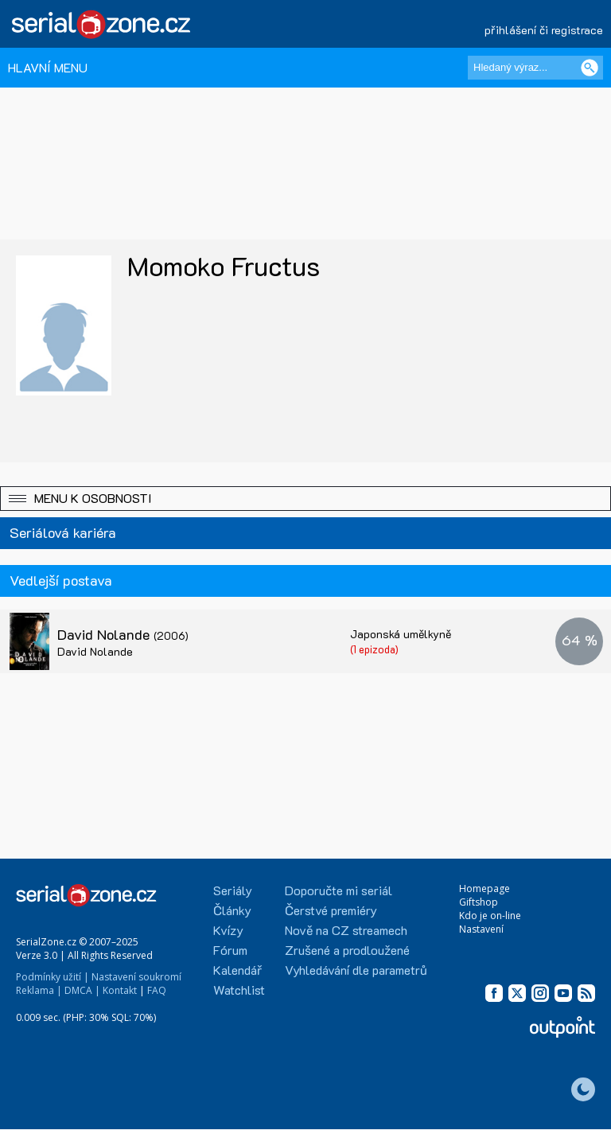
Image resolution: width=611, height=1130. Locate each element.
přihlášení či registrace (544, 29)
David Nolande (123, 634)
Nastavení (481, 929)
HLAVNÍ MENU (48, 67)
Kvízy (228, 930)
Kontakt (120, 990)
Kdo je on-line (490, 915)
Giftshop (478, 902)
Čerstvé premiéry (331, 910)
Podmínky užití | (52, 977)
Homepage (484, 888)
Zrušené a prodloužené (347, 949)
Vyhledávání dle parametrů (356, 969)
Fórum (230, 949)
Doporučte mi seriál (338, 890)
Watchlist (239, 989)
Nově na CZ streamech (346, 930)
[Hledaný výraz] (535, 68)
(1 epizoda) (374, 649)
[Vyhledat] (589, 67)
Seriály (232, 890)
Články (232, 910)
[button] (305, 498)
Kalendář (237, 969)
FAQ (156, 990)
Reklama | (39, 990)
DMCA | (82, 990)
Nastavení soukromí (136, 977)
